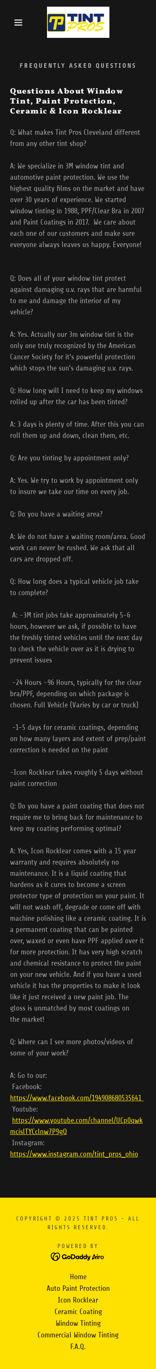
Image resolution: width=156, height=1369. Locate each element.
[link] (78, 22)
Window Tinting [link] (78, 1323)
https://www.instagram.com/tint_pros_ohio (74, 1154)
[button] (12, 22)
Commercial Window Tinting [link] (78, 1335)
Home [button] (78, 1277)
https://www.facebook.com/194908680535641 (77, 1098)
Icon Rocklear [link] (78, 1300)
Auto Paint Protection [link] (78, 1288)
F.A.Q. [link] (78, 1346)
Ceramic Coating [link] (78, 1311)
